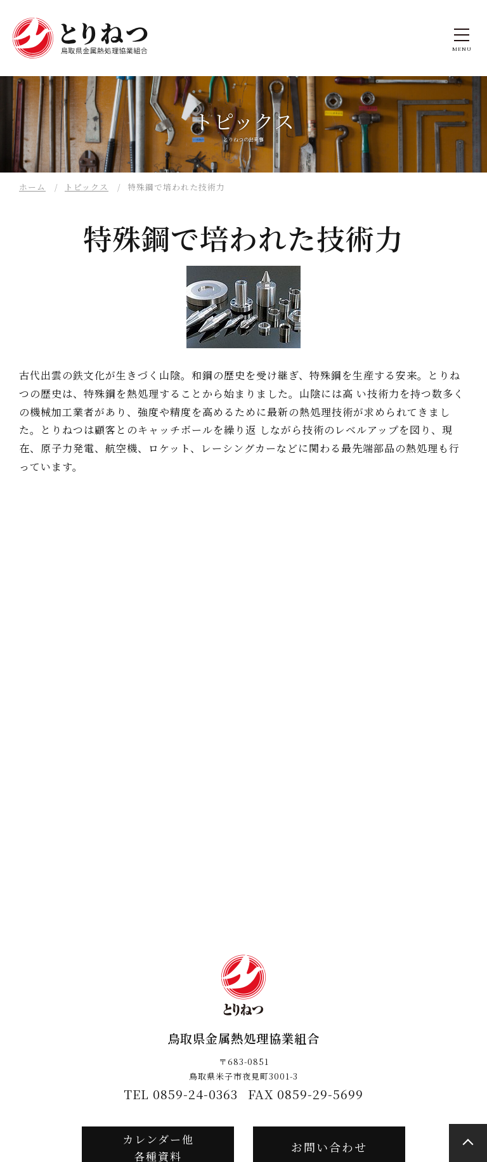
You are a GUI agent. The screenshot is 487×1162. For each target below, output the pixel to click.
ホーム (32, 187)
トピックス (86, 187)
